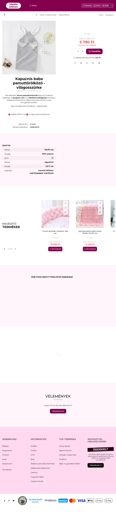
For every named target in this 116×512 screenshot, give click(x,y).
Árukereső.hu (35, 502)
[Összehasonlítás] (87, 63)
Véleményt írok (58, 411)
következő (110, 15)
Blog (32, 459)
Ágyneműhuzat (65, 451)
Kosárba (94, 51)
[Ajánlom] (81, 63)
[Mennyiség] (78, 51)
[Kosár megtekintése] (107, 5)
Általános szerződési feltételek (43, 464)
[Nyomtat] (99, 63)
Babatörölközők (64, 15)
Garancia (34, 473)
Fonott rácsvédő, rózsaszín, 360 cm (55, 232)
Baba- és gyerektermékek (69, 464)
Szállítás (34, 446)
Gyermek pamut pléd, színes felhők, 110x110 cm (90, 232)
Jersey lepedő (64, 446)
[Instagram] (9, 500)
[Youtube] (13, 500)
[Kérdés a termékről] (93, 63)
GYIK (33, 455)
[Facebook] (4, 500)
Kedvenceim (7, 464)
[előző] (4, 249)
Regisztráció (7, 451)
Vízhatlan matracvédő (67, 455)
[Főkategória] (36, 15)
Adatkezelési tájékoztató (40, 468)
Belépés (5, 446)
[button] (33, 5)
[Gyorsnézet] (65, 212)
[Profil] (97, 5)
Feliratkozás (95, 465)
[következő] (15, 249)
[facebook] (4, 15)
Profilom (5, 455)
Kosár (4, 459)
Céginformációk (37, 481)
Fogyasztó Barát (37, 477)
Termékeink (6, 470)
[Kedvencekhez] (75, 63)
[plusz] (83, 51)
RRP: (87, 38)
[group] (76, 226)
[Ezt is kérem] (55, 249)
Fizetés (33, 451)
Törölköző (63, 459)
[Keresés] (87, 5)
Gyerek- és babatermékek (48, 15)
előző (100, 15)
